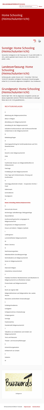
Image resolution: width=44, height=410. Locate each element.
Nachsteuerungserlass (11, 251)
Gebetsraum (8, 189)
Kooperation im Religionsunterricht (15, 225)
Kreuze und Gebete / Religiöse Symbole (16, 228)
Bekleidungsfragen (10, 137)
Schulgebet (8, 309)
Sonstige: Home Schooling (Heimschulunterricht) (18, 49)
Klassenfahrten (9, 216)
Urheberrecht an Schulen (12, 350)
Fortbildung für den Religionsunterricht (16, 172)
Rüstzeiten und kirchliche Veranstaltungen (17, 299)
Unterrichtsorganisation (12, 347)
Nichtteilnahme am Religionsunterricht (16, 258)
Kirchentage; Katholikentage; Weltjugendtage (18, 212)
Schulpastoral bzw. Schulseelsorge (15, 312)
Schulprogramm (9, 315)
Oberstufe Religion (10, 268)
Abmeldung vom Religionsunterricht (15, 122)
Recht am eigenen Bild (11, 290)
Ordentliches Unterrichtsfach (13, 271)
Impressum (27, 407)
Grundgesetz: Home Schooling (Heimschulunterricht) (21, 90)
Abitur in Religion (10, 119)
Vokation (7, 357)
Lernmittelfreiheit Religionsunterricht (16, 238)
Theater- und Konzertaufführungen (15, 341)
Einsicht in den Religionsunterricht (15, 153)
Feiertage (7, 168)
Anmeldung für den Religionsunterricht (16, 125)
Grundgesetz (8, 196)
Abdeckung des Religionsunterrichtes (16, 115)
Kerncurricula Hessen (11, 209)
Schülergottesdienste (11, 305)
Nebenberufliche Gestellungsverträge (16, 254)
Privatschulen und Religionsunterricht (16, 283)
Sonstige (7, 318)
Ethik (6, 156)
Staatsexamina (9, 322)
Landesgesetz (9, 235)
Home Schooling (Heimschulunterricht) (17, 202)
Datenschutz (36, 407)
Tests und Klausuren (11, 337)
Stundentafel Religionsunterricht (14, 325)
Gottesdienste (9, 193)
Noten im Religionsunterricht (13, 261)
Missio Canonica (10, 244)
